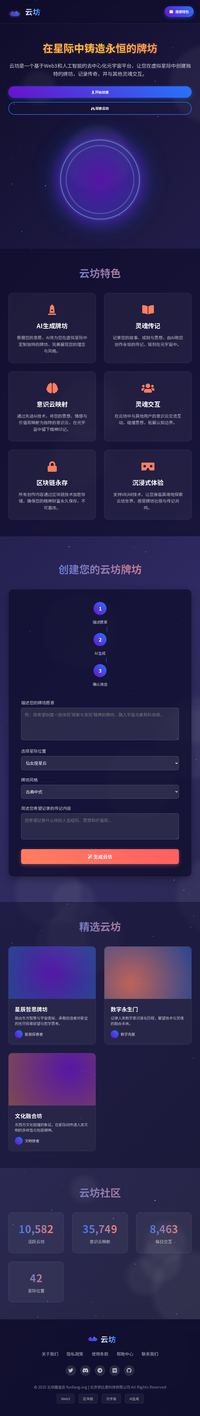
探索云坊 (100, 108)
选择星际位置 (33, 751)
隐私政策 (75, 1354)
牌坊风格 (29, 779)
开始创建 (100, 92)
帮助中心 (125, 1354)
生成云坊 (100, 856)
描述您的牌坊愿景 (37, 702)
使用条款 (100, 1354)
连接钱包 (179, 11)
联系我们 (150, 1354)
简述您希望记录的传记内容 (46, 808)
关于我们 (50, 1354)
